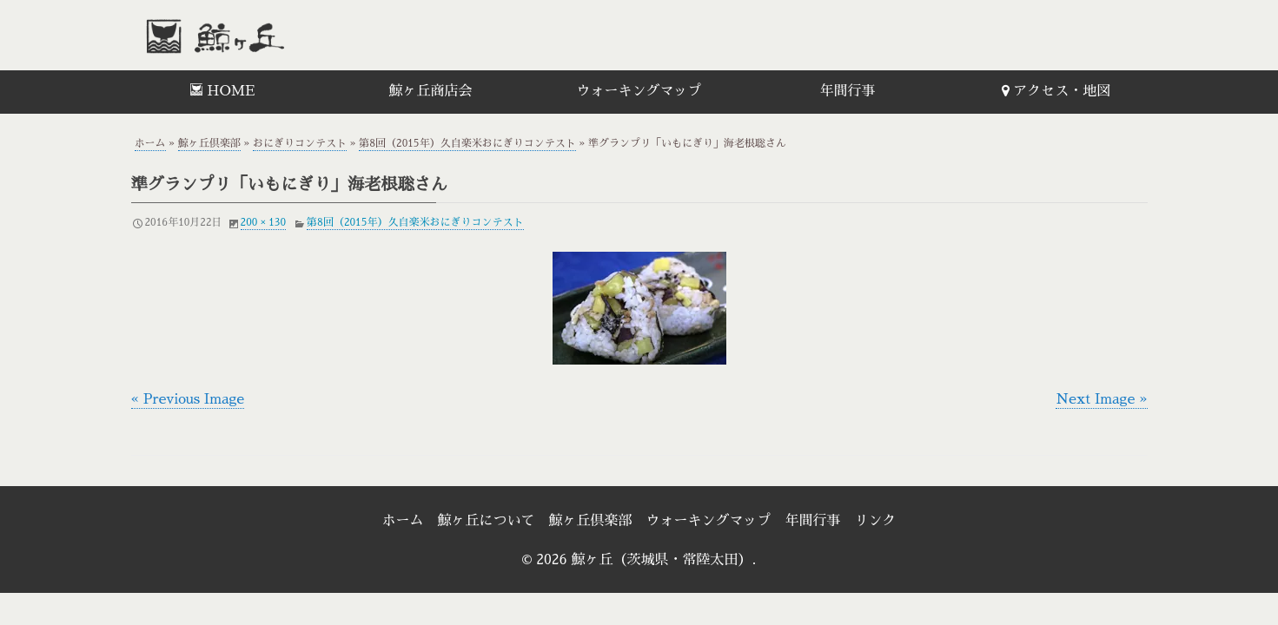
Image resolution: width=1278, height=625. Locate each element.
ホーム (150, 143)
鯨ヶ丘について (485, 521)
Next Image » (1101, 399)
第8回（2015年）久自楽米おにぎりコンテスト (467, 143)
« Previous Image (188, 399)
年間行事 (847, 91)
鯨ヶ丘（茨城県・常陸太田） (252, 35)
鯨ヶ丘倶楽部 (209, 143)
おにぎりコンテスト (300, 143)
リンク (876, 521)
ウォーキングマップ (638, 91)
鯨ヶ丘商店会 (430, 91)
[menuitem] (222, 92)
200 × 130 (264, 222)
